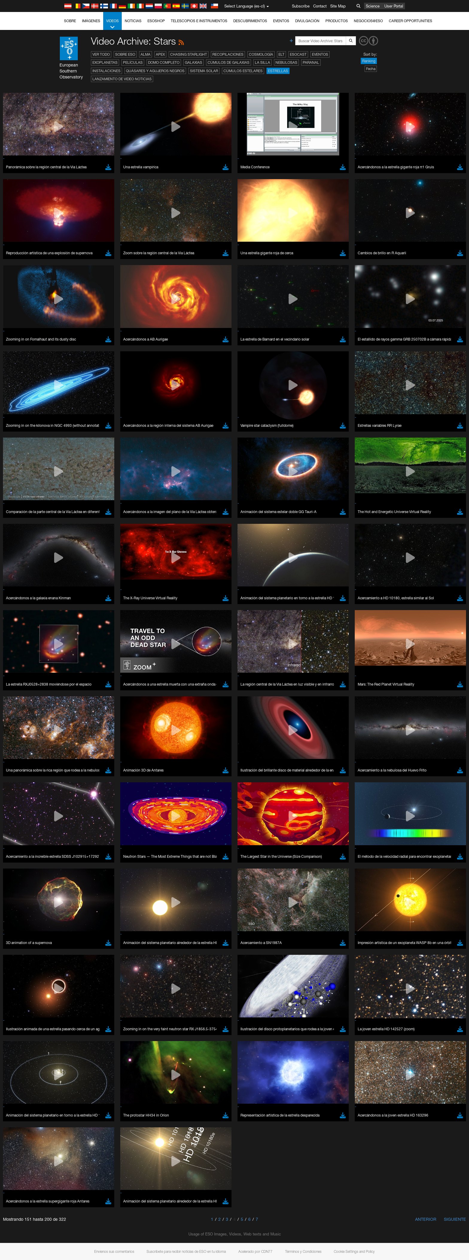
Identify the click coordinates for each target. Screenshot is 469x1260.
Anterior (425, 1219)
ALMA (145, 54)
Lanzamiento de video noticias (122, 79)
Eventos (281, 21)
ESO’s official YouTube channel (188, 685)
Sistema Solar (204, 71)
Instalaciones (106, 71)
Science (373, 6)
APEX (160, 54)
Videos (112, 24)
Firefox (70, 806)
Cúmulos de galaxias (228, 62)
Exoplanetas (105, 62)
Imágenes (91, 21)
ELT (281, 54)
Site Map (338, 6)
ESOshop (156, 21)
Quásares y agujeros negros (155, 71)
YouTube (60, 685)
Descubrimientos (250, 21)
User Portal (393, 6)
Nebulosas (286, 62)
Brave (70, 789)
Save (66, 900)
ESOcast (298, 54)
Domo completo (163, 62)
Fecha (370, 68)
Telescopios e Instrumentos (199, 21)
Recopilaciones (227, 54)
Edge (69, 801)
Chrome (71, 795)
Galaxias (193, 62)
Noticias (133, 21)
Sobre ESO (125, 54)
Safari (69, 812)
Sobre (70, 21)
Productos (336, 21)
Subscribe (301, 6)
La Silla (262, 62)
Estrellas (278, 71)
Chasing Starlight (188, 54)
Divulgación (307, 21)
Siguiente (455, 1219)
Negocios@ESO (368, 21)
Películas (133, 62)
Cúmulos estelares (243, 71)
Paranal (311, 62)
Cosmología (261, 54)
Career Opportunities (410, 21)
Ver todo (101, 54)
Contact (320, 6)
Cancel (95, 900)
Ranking (368, 61)
